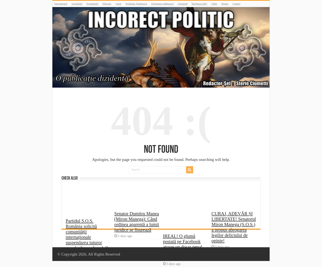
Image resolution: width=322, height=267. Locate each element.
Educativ (106, 3)
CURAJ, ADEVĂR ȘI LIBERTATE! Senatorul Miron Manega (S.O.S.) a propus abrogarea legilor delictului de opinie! (233, 227)
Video (214, 3)
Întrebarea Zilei (199, 3)
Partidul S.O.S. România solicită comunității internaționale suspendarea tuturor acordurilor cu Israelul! (87, 234)
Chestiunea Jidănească (162, 3)
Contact (236, 3)
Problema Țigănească (136, 3)
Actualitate (76, 3)
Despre (224, 3)
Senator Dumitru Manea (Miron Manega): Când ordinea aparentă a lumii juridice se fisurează (136, 221)
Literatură (183, 3)
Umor (118, 3)
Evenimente (92, 3)
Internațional (60, 3)
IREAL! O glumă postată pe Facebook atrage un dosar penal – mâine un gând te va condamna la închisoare (185, 246)
